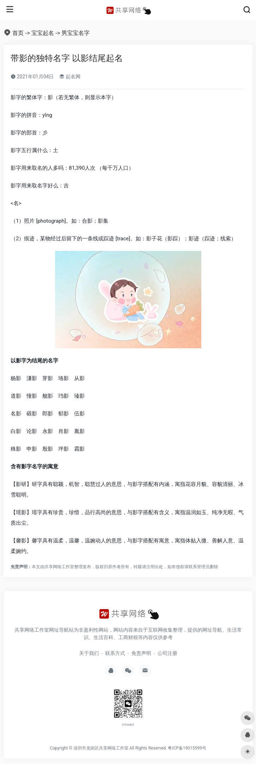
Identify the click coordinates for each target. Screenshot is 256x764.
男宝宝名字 (75, 33)
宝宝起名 (42, 33)
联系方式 (115, 653)
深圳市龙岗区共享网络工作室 (101, 748)
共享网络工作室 (59, 566)
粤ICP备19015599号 (187, 748)
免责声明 (141, 653)
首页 (18, 33)
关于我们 (89, 653)
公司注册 (167, 653)
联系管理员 (199, 566)
